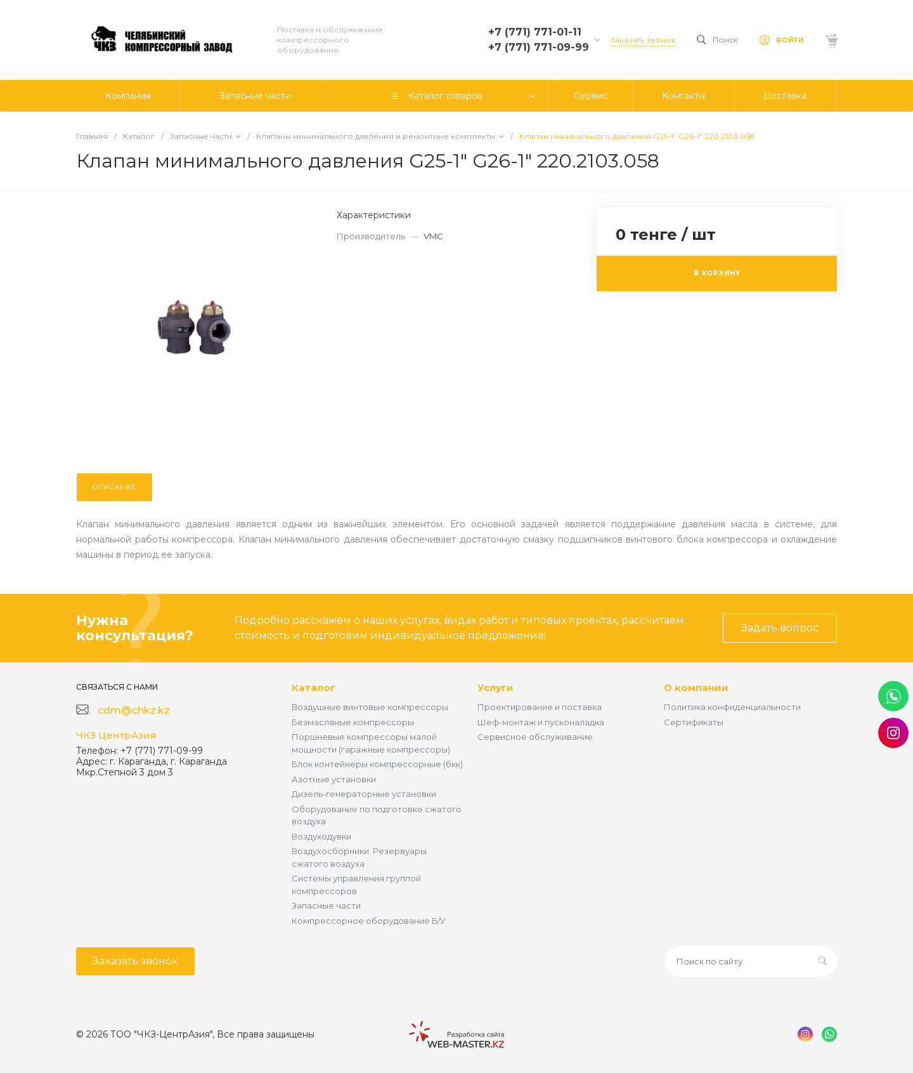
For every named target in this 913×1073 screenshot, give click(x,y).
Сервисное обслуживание (535, 737)
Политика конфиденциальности (732, 707)
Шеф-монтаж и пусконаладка (540, 722)
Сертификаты (693, 722)
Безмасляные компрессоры (353, 722)
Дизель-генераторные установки (364, 794)
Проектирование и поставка (539, 707)
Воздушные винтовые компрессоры (370, 707)
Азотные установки (334, 779)
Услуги (495, 687)
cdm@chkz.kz (134, 710)
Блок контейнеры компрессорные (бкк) (377, 764)
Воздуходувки (321, 836)
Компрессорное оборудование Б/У (369, 921)
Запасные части (326, 905)
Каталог (313, 687)
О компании (696, 687)
